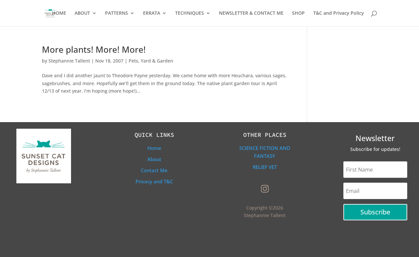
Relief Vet (265, 167)
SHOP (298, 13)
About (154, 159)
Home (154, 148)
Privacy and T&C (154, 181)
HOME (59, 13)
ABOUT (82, 13)
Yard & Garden (157, 61)
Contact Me (154, 170)
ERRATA (151, 13)
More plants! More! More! (94, 49)
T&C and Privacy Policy (338, 13)
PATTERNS (116, 13)
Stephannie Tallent (69, 61)
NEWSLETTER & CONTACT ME (251, 13)
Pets (133, 61)
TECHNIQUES (189, 13)
